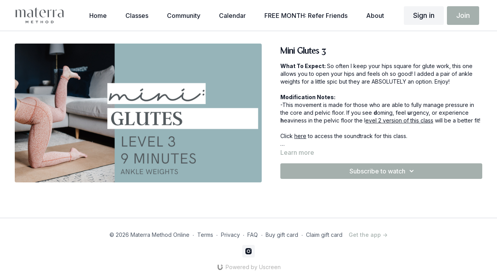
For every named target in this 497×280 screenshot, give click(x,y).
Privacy (230, 234)
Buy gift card (282, 234)
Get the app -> (368, 234)
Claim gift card (324, 234)
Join (463, 15)
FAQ (252, 234)
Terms (205, 234)
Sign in (423, 15)
